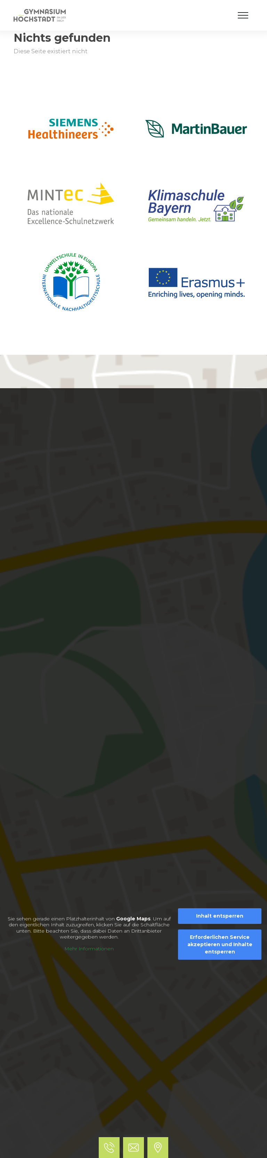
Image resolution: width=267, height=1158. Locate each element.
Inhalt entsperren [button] (219, 916)
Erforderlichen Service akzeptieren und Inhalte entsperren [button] (219, 944)
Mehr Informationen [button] (89, 949)
